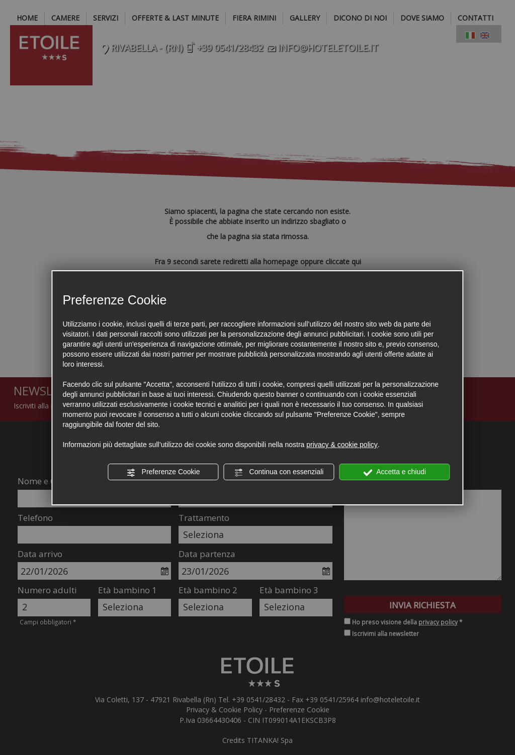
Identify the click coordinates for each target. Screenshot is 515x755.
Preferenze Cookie (163, 472)
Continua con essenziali (279, 472)
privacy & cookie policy (342, 445)
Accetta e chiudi (394, 472)
